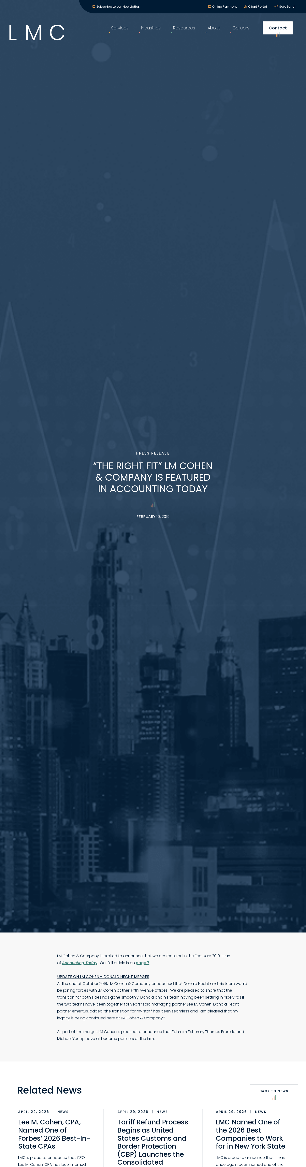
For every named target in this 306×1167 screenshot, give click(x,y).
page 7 (142, 963)
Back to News (274, 1093)
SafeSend (287, 6)
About (212, 31)
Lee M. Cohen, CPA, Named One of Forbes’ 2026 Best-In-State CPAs (54, 1134)
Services (118, 31)
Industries (149, 31)
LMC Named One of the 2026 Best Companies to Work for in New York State (250, 1134)
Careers (239, 31)
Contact (276, 33)
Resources (182, 31)
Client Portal (257, 6)
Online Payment (224, 6)
